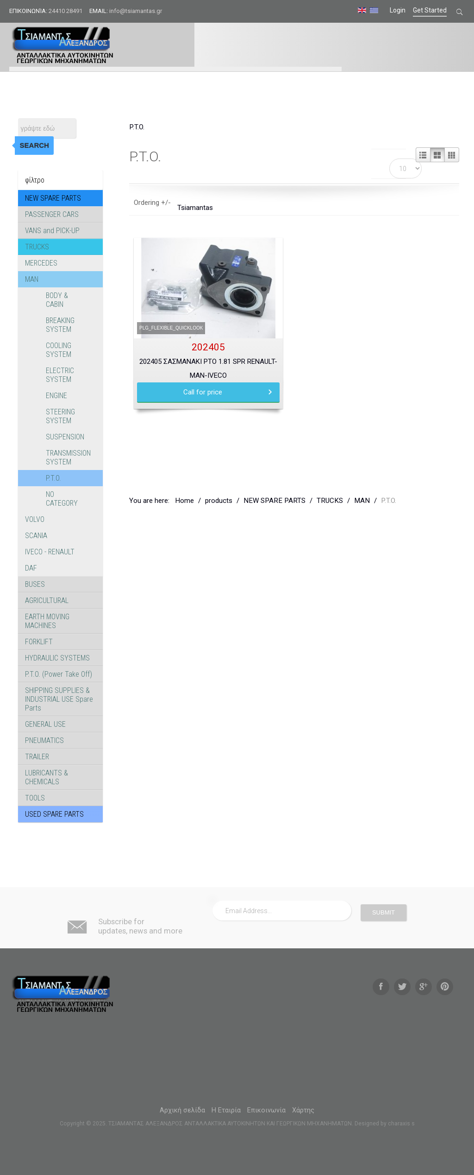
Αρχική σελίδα (182, 1110)
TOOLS (35, 798)
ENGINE (56, 395)
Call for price (202, 392)
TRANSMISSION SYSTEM (68, 457)
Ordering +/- (152, 202)
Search (34, 145)
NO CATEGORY (62, 499)
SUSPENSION (65, 436)
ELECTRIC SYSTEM (60, 375)
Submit (383, 912)
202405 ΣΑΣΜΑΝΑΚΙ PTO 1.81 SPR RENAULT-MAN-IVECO (208, 368)
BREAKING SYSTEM (60, 325)
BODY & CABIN (57, 300)
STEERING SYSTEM (60, 416)
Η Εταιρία (226, 1110)
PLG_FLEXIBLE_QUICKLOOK (171, 327)
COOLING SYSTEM (58, 350)
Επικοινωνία (266, 1110)
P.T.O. (53, 478)
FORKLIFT (39, 641)
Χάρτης (303, 1110)
